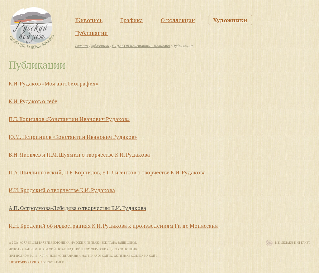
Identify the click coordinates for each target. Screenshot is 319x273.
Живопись (88, 20)
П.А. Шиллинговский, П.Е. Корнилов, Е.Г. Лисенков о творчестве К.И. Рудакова (107, 172)
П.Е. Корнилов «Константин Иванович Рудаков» (69, 119)
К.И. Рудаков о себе (33, 101)
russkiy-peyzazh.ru (25, 262)
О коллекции (178, 20)
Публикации (91, 33)
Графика (131, 20)
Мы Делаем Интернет (292, 243)
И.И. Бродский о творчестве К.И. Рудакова (62, 190)
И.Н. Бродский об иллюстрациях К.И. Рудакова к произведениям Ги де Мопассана (114, 225)
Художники (230, 20)
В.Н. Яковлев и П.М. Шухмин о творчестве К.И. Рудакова (79, 154)
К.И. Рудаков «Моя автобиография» (53, 83)
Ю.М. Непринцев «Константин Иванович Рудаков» (73, 136)
